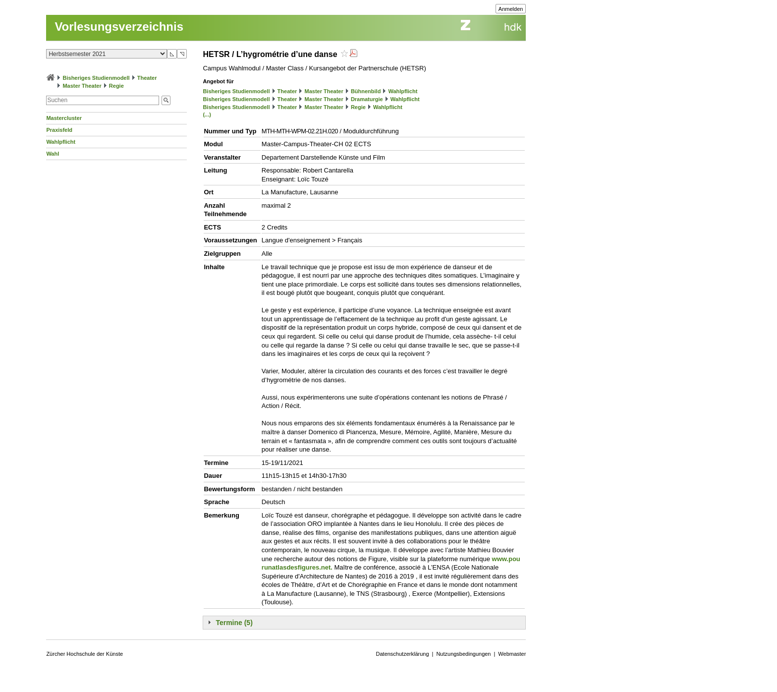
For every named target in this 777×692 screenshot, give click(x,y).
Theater (147, 78)
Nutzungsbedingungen (463, 654)
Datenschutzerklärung (402, 654)
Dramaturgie (367, 99)
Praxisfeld (59, 130)
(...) (207, 114)
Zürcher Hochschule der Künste (84, 654)
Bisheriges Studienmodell (96, 78)
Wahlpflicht (60, 142)
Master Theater (81, 86)
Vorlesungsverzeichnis (119, 26)
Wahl (52, 154)
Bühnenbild (366, 91)
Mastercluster (64, 118)
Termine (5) (234, 623)
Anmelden (511, 9)
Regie (116, 86)
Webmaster (512, 654)
